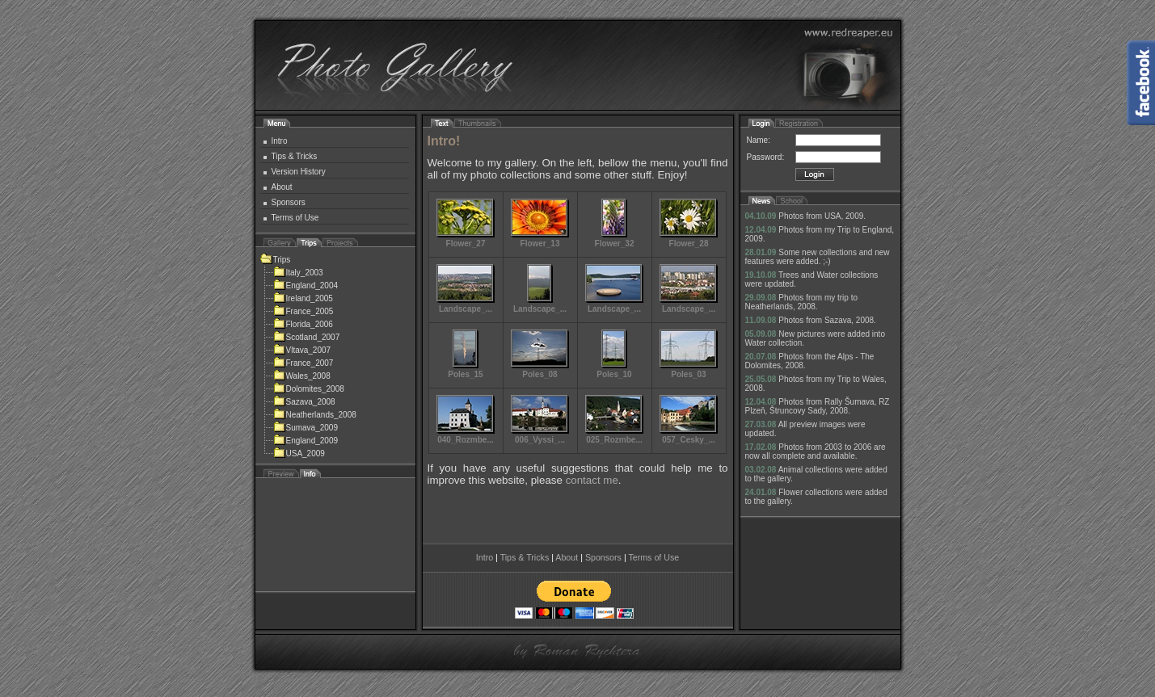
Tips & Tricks (295, 156)
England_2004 (306, 285)
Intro (280, 140)
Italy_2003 (298, 272)
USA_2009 (299, 453)
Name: (758, 140)
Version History (299, 171)
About (282, 187)
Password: (766, 157)
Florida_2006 (303, 324)
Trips (275, 259)
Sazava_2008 (304, 401)
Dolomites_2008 (308, 388)
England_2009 (306, 440)
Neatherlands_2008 (314, 414)
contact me (592, 480)
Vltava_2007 (302, 350)
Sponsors (289, 202)
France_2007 (303, 363)
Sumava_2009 (306, 427)
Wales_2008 (302, 376)
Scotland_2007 (306, 337)
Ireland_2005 (303, 298)
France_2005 (303, 311)
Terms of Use (295, 217)
